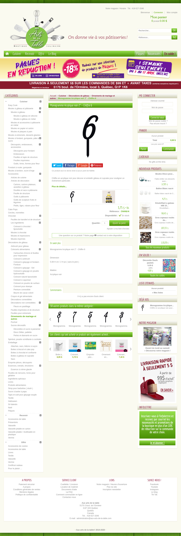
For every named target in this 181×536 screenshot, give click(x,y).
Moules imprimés (18, 239)
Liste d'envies (146, 283)
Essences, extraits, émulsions (20, 366)
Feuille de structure (22, 193)
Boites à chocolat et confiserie (23, 353)
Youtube (154, 487)
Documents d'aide (69, 489)
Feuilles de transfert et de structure (25, 219)
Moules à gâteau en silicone (25, 116)
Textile (11, 398)
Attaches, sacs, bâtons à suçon (24, 346)
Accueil (53, 96)
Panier (143, 130)
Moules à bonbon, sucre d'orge (21, 171)
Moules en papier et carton (22, 128)
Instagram (154, 489)
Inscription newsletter (112, 489)
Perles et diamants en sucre (25, 335)
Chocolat (12, 216)
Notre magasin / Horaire (116, 8)
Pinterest (96, 165)
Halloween (12, 401)
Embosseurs (19, 154)
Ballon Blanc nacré (164, 188)
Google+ (83, 165)
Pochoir (14, 322)
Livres (10, 382)
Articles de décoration (20, 181)
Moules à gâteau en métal (25, 119)
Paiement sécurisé (27, 484)
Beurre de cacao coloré (23, 293)
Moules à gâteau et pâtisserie (20, 108)
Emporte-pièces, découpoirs (20, 362)
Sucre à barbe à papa (17, 391)
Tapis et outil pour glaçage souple (22, 395)
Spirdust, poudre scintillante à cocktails (24, 339)
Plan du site (112, 487)
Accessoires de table (17, 419)
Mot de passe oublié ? (158, 121)
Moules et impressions (20, 236)
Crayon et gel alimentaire (21, 296)
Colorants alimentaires (20, 249)
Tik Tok (154, 495)
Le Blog (52, 54)
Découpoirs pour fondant (24, 151)
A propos (26, 487)
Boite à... (59, 354)
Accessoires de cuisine (18, 446)
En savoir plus (55, 243)
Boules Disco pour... (164, 174)
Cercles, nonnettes (16, 213)
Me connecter (147, 95)
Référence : (115, 211)
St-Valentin (12, 404)
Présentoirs (13, 422)
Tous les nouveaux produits (157, 247)
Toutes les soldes (157, 275)
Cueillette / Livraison (69, 484)
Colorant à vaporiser (22, 280)
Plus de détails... (59, 186)
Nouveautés (154, 54)
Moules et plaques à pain (21, 131)
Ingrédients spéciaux (17, 379)
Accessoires (13, 174)
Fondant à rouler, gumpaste (20, 167)
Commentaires (55, 290)
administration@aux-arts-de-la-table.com (94, 518)
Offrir (41, 54)
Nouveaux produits (150, 169)
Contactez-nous (69, 497)
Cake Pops (13, 209)
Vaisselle (12, 425)
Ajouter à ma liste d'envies (118, 229)
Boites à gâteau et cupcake (22, 356)
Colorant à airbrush (22, 259)
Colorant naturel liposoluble (25, 277)
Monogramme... (60, 326)
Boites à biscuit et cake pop (22, 349)
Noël (10, 407)
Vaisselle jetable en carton (19, 429)
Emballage (12, 342)
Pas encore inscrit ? (158, 123)
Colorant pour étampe (23, 286)
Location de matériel (69, 487)
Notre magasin (147, 323)
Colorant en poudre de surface (27, 283)
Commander (168, 149)
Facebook (154, 484)
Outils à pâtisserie (21, 197)
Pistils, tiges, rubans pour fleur (26, 206)
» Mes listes (157, 293)
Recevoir (29, 54)
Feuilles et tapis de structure (26, 157)
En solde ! (170, 54)
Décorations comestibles (21, 299)
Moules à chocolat (18, 232)
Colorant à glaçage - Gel (24, 268)
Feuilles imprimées (22, 160)
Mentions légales (27, 492)
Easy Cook (12, 105)
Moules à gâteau (18, 112)
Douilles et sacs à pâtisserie (25, 190)
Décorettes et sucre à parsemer (27, 329)
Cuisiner (17, 54)
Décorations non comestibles (23, 303)
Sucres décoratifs (18, 325)
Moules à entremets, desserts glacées (24, 135)
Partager (69, 165)
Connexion (158, 12)
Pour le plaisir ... (15, 468)
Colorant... (75, 354)
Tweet (57, 165)
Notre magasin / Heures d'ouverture (112, 484)
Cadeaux (144, 157)
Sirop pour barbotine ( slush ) (20, 388)
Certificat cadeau (15, 465)
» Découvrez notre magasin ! (157, 351)
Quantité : (96, 223)
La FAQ (69, 492)
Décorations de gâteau (18, 242)
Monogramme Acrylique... (161, 305)
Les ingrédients (17, 223)
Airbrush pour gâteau (20, 246)
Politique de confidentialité (27, 495)
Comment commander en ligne (69, 495)
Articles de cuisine (18, 177)
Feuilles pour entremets (21, 313)
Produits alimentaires (17, 385)
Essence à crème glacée (21, 369)
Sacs (13, 359)
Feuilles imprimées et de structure (25, 310)
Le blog (154, 492)
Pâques (140, 54)
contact (98, 235)
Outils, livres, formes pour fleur (27, 164)
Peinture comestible (22, 290)
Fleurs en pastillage (22, 306)
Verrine (11, 438)
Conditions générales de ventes (26, 489)
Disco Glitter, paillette (23, 332)
